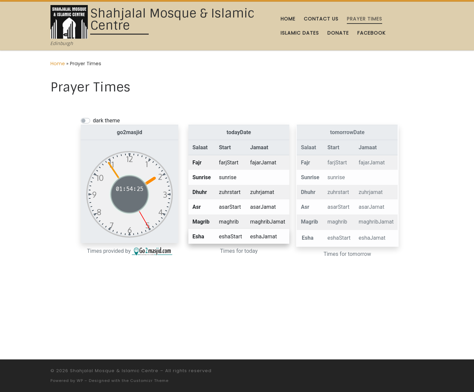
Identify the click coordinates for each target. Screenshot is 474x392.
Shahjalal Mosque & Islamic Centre (114, 370)
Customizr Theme (149, 380)
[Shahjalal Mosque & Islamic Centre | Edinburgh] (69, 21)
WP (80, 380)
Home (57, 63)
